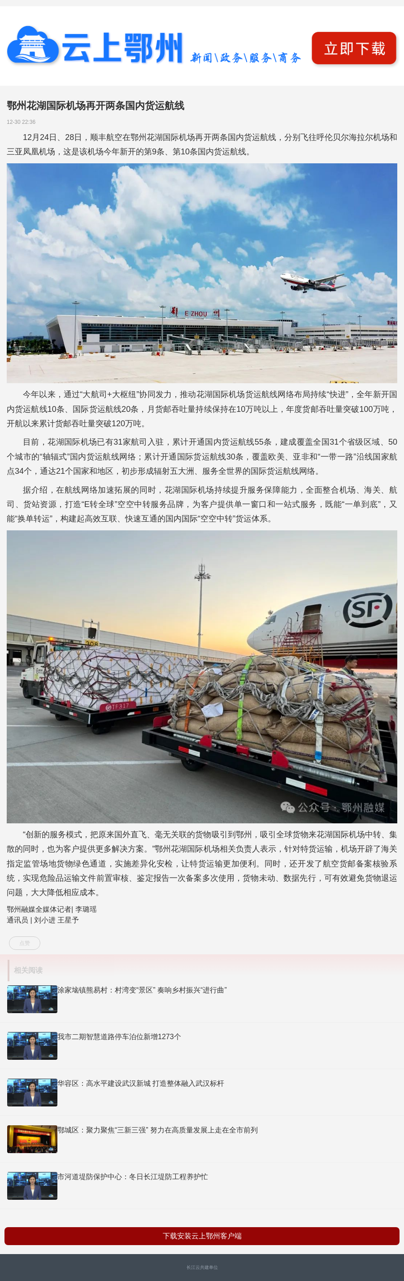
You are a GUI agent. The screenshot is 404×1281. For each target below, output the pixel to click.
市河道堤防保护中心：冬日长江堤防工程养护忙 (132, 1176)
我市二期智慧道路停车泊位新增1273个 (119, 1037)
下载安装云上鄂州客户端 (202, 1236)
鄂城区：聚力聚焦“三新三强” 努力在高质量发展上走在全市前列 (157, 1130)
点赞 (24, 943)
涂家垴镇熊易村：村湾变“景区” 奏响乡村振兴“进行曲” (142, 990)
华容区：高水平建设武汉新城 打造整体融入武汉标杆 (140, 1083)
